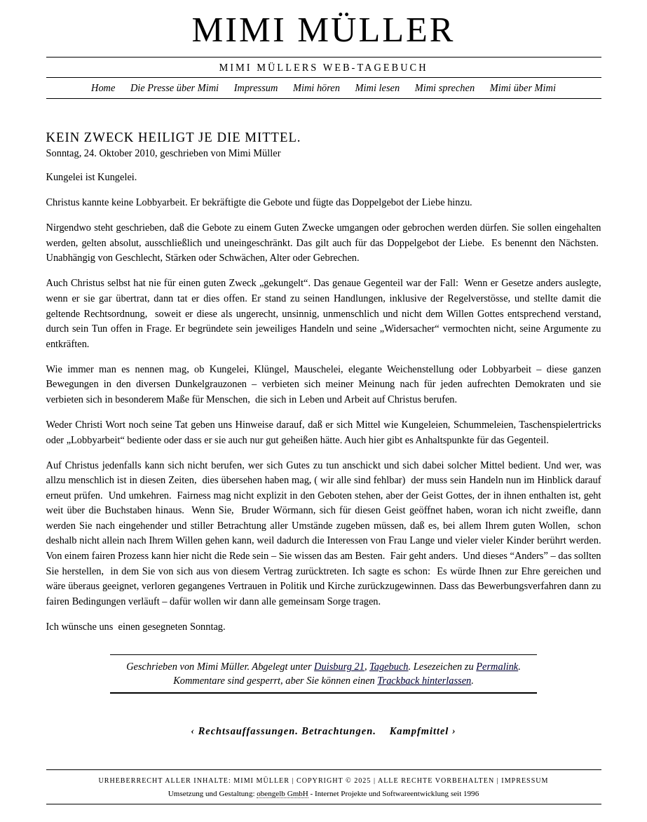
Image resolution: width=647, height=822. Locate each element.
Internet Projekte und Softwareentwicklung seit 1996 (397, 793)
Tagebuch (388, 666)
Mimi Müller (324, 29)
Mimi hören (316, 87)
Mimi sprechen (445, 87)
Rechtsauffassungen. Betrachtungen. (287, 730)
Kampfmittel (419, 730)
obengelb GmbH (282, 793)
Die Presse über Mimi (174, 87)
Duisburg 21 (339, 666)
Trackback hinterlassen (424, 680)
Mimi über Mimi (523, 87)
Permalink (497, 666)
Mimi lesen (377, 87)
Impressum (256, 87)
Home (103, 87)
